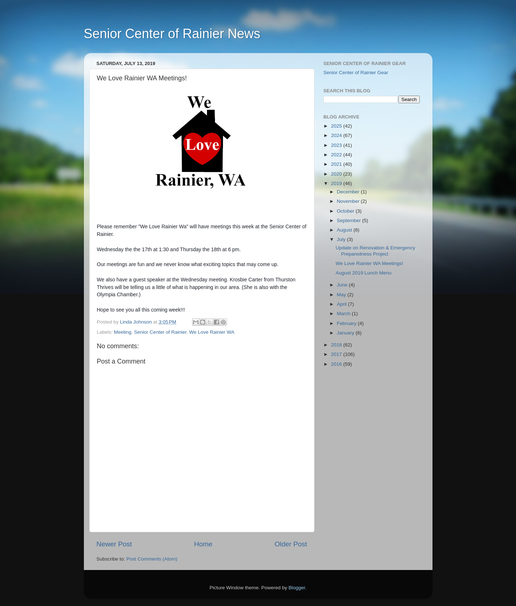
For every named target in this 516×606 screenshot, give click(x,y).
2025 (337, 126)
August (345, 230)
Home (203, 544)
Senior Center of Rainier (160, 332)
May (342, 294)
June (343, 285)
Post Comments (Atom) (151, 559)
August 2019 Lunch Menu (363, 273)
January (346, 333)
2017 (337, 354)
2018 (337, 345)
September (349, 220)
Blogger (297, 587)
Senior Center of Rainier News (172, 33)
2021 (337, 164)
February (347, 323)
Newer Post (114, 544)
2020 (337, 174)
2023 (337, 145)
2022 (337, 154)
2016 (337, 364)
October (346, 211)
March (344, 313)
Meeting (122, 332)
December (349, 191)
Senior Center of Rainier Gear (356, 72)
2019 (337, 183)
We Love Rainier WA (212, 332)
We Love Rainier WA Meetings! (369, 263)
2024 (337, 135)
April (342, 304)
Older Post (291, 544)
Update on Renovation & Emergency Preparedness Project (375, 250)
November (349, 201)
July (342, 239)
